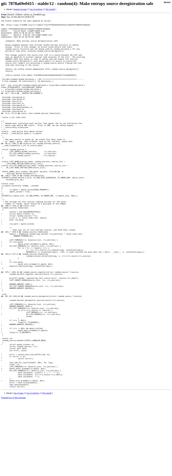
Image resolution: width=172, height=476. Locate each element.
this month (50, 9)
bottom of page (20, 9)
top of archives (36, 9)
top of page (19, 467)
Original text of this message (13, 471)
